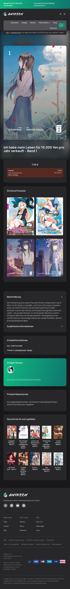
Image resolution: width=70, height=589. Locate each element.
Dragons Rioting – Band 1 (11, 442)
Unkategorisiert (15, 32)
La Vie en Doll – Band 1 (11, 468)
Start (7, 32)
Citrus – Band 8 (35, 468)
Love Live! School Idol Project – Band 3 (35, 443)
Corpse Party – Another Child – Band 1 (23, 471)
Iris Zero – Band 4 (58, 468)
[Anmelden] (60, 14)
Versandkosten (17, 173)
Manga (29, 350)
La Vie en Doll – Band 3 (58, 442)
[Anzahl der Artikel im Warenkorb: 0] (64, 14)
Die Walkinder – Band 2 (46, 469)
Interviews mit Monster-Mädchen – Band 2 (47, 444)
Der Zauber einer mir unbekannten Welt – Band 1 (23, 444)
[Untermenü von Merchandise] (49, 22)
